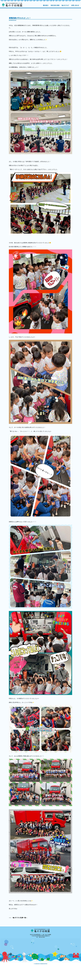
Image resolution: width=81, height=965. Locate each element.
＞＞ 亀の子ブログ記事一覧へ (18, 917)
